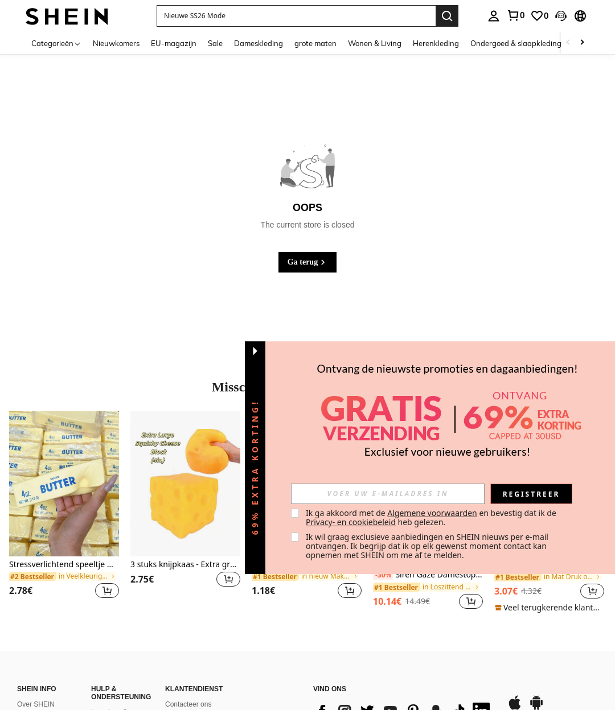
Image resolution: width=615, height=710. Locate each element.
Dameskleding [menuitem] (258, 43)
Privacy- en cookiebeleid (351, 522)
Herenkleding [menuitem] (436, 43)
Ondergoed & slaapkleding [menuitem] (515, 43)
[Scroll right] (582, 43)
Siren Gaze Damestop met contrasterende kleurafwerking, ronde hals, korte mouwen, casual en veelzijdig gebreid (428, 575)
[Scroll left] (568, 43)
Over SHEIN (36, 704)
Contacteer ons (188, 704)
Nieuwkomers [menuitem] (116, 43)
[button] (296, 16)
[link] (515, 15)
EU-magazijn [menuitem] (173, 43)
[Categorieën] (56, 43)
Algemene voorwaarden (432, 512)
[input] (388, 494)
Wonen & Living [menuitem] (374, 43)
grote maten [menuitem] (315, 43)
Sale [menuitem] (215, 43)
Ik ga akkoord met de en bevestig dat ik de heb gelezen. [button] (432, 517)
